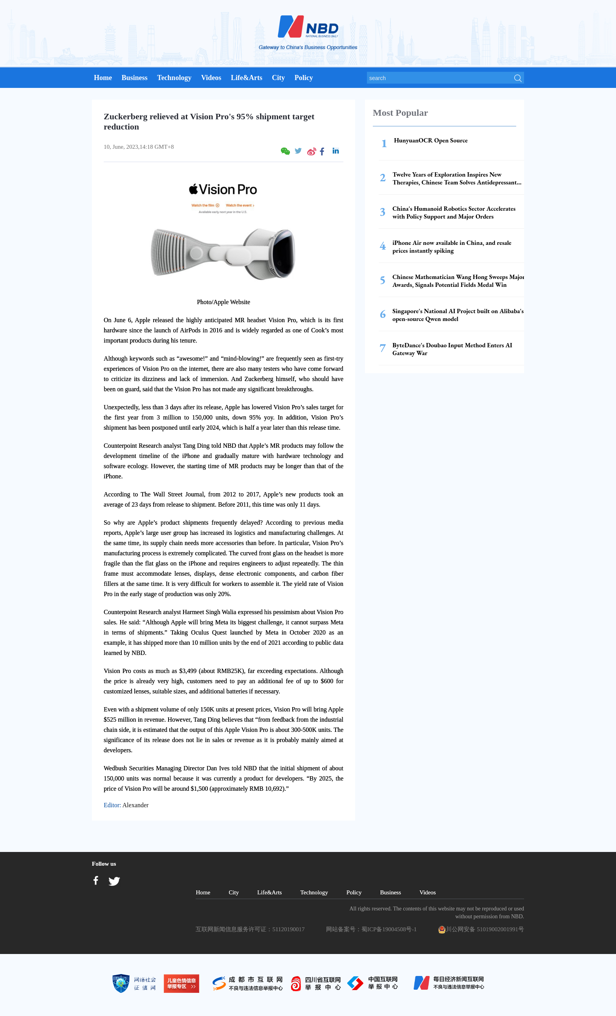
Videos (211, 78)
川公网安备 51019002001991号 (481, 930)
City (278, 78)
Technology (174, 78)
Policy (304, 78)
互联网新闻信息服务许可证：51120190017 (251, 929)
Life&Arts (246, 78)
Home (103, 78)
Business (134, 78)
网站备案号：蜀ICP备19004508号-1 (373, 929)
